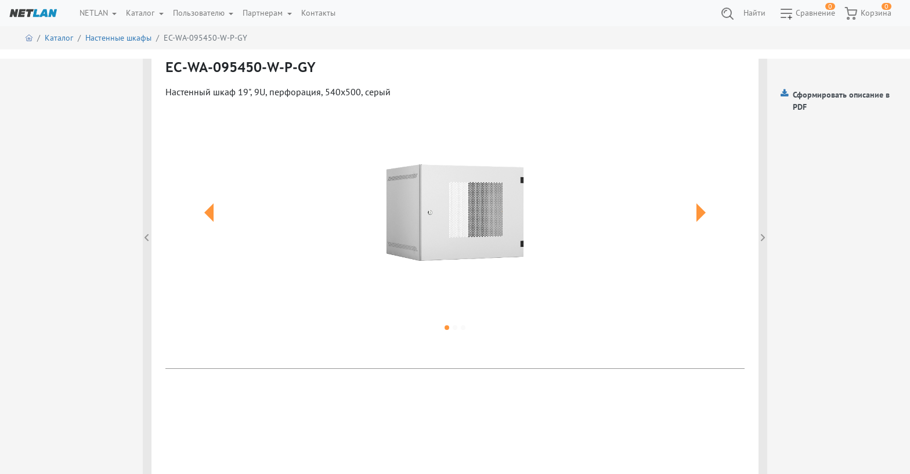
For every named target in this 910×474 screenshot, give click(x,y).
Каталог (141, 13)
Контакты (318, 13)
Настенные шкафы (118, 38)
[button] (208, 226)
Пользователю (200, 13)
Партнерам (264, 13)
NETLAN (95, 13)
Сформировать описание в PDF (841, 100)
